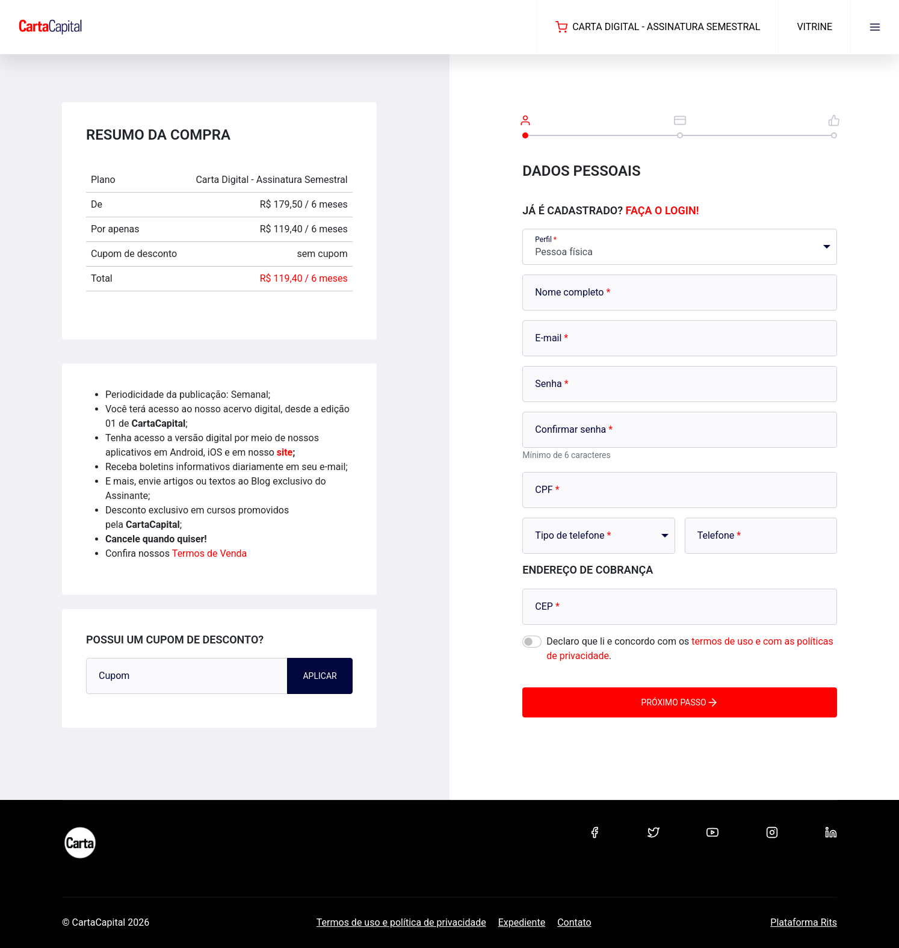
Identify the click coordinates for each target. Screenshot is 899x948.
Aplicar (319, 676)
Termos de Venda (209, 553)
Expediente (521, 922)
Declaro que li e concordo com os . (689, 648)
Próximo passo (679, 702)
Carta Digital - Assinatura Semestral (657, 27)
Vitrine (814, 27)
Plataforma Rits (803, 922)
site (285, 452)
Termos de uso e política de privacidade (401, 922)
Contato (574, 922)
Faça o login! (662, 210)
